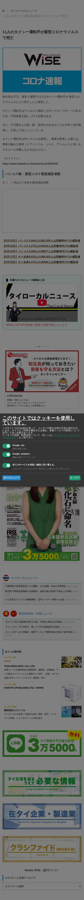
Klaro (78, 483)
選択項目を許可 (11, 477)
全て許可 (74, 477)
